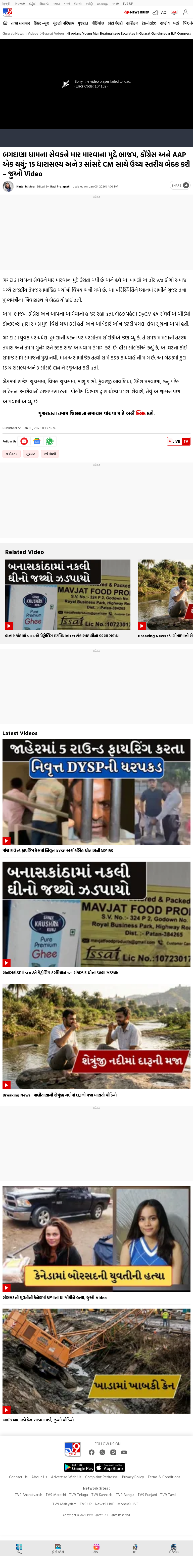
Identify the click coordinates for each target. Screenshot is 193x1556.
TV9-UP (128, 3)
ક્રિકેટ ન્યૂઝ (41, 23)
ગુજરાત (83, 23)
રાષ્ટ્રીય (165, 23)
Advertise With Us (66, 1477)
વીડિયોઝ (97, 23)
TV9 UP (86, 1504)
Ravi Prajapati (60, 186)
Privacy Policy (133, 1477)
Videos (33, 33)
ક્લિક (140, 413)
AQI (164, 12)
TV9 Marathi (55, 1495)
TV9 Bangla (125, 1495)
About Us (39, 1477)
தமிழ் (89, 3)
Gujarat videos (53, 33)
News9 (20, 3)
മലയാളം (102, 3)
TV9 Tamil (168, 1495)
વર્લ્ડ (176, 23)
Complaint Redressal (101, 1477)
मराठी (56, 3)
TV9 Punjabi (147, 1495)
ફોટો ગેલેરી (115, 23)
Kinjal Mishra (25, 186)
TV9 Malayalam (64, 1504)
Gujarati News (13, 33)
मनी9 (115, 3)
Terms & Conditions (164, 1477)
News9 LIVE (104, 1504)
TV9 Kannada (102, 1495)
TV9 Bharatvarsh (28, 1495)
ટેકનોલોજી (149, 23)
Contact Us (18, 1477)
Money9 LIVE (127, 1504)
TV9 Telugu (78, 1495)
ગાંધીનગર (11, 453)
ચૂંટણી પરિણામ (63, 23)
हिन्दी (7, 3)
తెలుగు (44, 3)
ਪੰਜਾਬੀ (78, 3)
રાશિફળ (132, 23)
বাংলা (67, 3)
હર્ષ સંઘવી (50, 453)
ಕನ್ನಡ (32, 3)
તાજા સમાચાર (20, 23)
